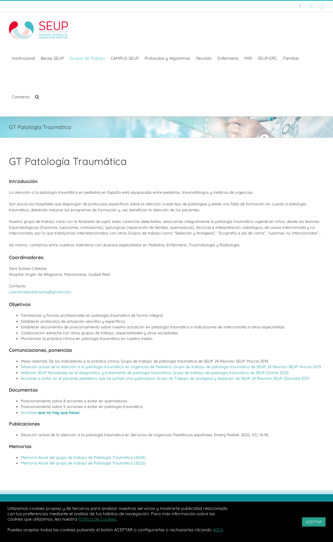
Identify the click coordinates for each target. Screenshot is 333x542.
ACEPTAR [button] (314, 521)
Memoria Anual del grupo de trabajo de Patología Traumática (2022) (83, 463)
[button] (37, 97)
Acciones (50, 412)
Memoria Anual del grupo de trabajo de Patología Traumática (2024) (83, 457)
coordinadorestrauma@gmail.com (40, 291)
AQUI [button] (218, 529)
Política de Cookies (97, 519)
